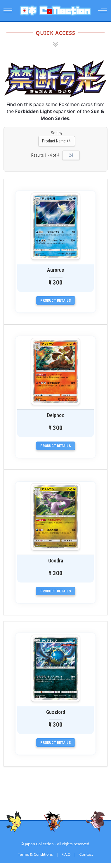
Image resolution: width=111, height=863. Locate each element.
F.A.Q (66, 854)
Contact (86, 854)
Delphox (55, 415)
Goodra (55, 561)
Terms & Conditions (35, 854)
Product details (55, 300)
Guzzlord (55, 712)
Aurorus (55, 270)
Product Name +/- (56, 141)
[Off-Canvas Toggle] (102, 10)
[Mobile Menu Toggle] (8, 10)
